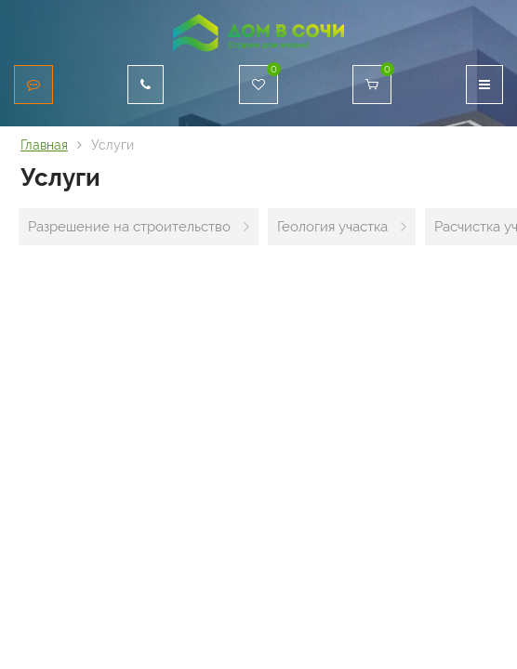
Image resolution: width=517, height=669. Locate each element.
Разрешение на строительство (129, 226)
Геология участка (332, 226)
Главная (44, 145)
